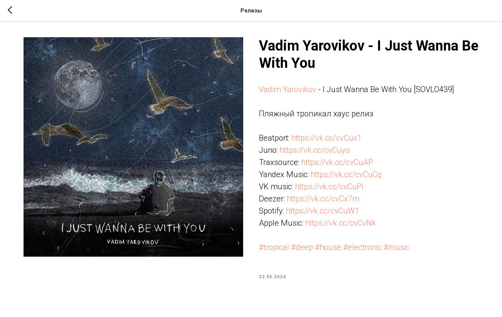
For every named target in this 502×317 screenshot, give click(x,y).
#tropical (274, 247)
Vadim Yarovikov (287, 89)
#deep (302, 247)
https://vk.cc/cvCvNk (340, 223)
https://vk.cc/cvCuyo (315, 150)
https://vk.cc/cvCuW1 (322, 211)
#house (328, 247)
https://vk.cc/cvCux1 (326, 138)
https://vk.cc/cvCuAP (337, 162)
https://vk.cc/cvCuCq (346, 174)
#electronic (362, 247)
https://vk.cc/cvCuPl (329, 186)
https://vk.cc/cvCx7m (323, 198)
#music (396, 247)
